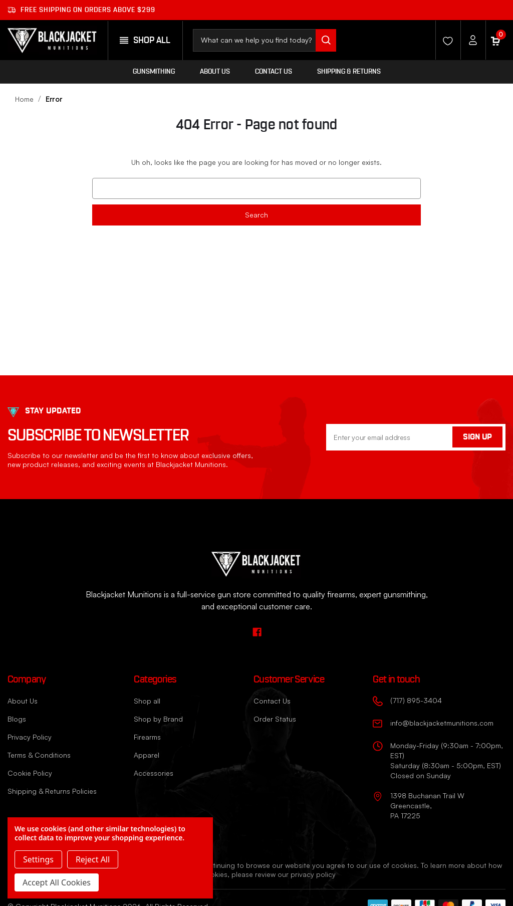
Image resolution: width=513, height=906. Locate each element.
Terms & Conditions (39, 755)
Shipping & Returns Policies (52, 791)
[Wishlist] (445, 40)
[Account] (470, 40)
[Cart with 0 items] (495, 40)
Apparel (146, 755)
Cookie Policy (30, 773)
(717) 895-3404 (416, 700)
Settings (38, 859)
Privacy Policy (30, 737)
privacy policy (313, 874)
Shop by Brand (158, 719)
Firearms (147, 737)
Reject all (93, 859)
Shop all (147, 701)
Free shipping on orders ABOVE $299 (81, 10)
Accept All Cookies (57, 882)
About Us (215, 71)
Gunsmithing (154, 71)
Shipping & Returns (349, 71)
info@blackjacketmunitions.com (441, 723)
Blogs (17, 719)
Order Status (274, 719)
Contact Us (273, 71)
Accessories (153, 773)
